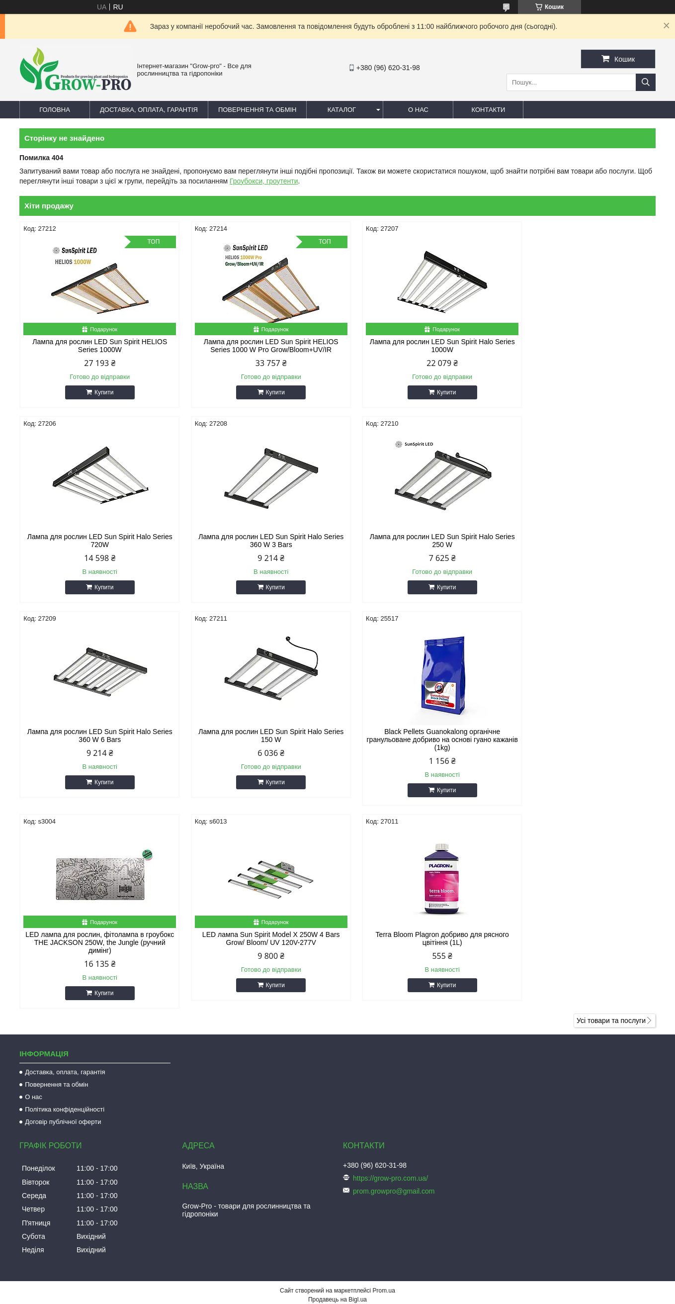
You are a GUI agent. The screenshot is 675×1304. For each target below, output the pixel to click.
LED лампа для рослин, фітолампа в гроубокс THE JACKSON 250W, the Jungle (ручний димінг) (256, 739)
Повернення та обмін (257, 109)
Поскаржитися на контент (372, 1105)
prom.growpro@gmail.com (393, 988)
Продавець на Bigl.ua (337, 1096)
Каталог (342, 109)
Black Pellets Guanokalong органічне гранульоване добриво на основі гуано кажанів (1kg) (95, 739)
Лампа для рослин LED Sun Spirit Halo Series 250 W (256, 541)
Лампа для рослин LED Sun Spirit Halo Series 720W (580, 346)
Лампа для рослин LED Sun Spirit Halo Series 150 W (580, 541)
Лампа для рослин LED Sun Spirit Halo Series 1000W (418, 346)
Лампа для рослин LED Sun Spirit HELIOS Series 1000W (95, 346)
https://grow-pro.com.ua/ (390, 975)
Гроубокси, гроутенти (264, 181)
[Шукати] (646, 82)
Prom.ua (384, 1087)
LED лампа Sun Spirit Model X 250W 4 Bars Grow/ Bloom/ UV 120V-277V (418, 736)
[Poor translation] (36, 1160)
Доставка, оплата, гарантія (149, 109)
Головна (54, 109)
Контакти (488, 109)
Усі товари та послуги (611, 818)
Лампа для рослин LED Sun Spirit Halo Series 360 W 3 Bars (95, 541)
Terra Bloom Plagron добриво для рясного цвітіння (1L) (580, 736)
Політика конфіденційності (64, 906)
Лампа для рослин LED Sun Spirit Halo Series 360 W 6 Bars (418, 541)
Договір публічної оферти (63, 919)
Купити (98, 392)
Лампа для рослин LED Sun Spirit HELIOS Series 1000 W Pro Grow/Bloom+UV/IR (256, 346)
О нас (418, 109)
